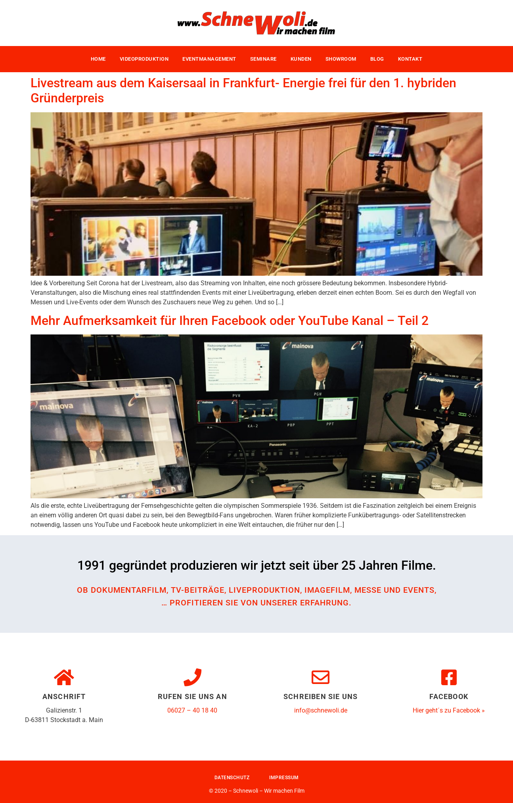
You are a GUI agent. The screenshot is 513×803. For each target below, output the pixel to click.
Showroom (340, 59)
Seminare (263, 59)
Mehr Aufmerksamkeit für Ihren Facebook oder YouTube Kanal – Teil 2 (230, 320)
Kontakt (410, 59)
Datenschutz (232, 777)
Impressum (284, 777)
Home (98, 59)
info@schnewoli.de (320, 710)
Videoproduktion (144, 59)
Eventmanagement (209, 59)
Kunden (301, 59)
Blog (377, 59)
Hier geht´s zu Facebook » (449, 710)
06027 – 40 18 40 (192, 710)
